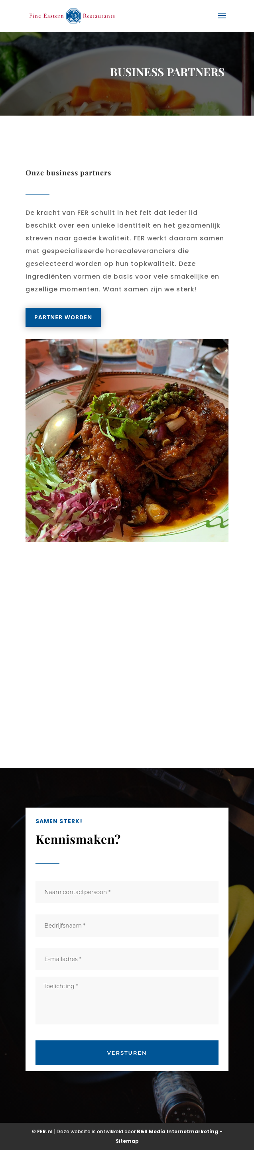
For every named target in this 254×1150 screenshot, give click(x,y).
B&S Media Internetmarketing (177, 1131)
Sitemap (127, 1141)
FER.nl (45, 1131)
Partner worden (63, 317)
